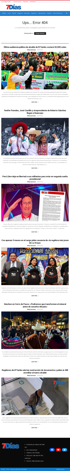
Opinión (49, 13)
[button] (66, 13)
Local (9, 13)
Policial (14, 13)
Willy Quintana (31, 50)
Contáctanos (33, 1)
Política (4, 13)
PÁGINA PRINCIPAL (40, 33)
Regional (20, 13)
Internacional (41, 13)
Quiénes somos (17, 1)
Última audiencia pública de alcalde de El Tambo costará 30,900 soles (35, 47)
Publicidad (25, 1)
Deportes (34, 13)
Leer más (35, 102)
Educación (27, 13)
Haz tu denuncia (57, 13)
